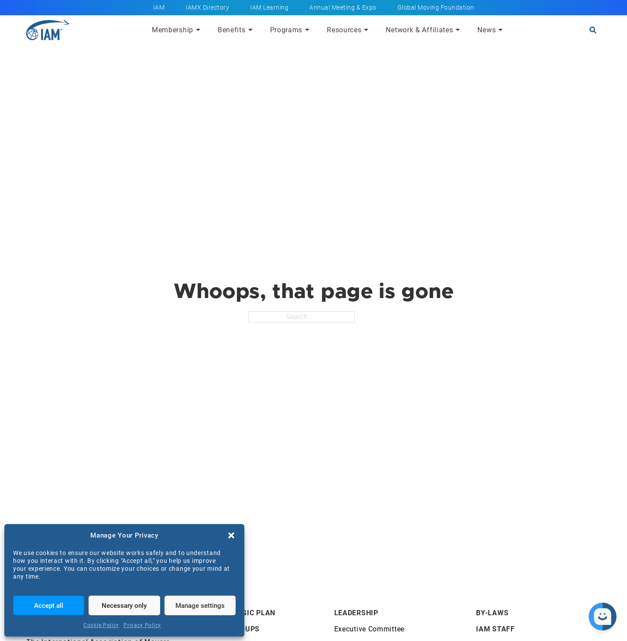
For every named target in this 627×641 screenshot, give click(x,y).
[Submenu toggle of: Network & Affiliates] (458, 30)
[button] (231, 535)
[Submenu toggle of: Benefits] (250, 30)
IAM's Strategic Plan (233, 613)
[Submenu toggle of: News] (500, 30)
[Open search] (593, 30)
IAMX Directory (207, 7)
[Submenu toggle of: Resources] (366, 30)
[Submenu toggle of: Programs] (307, 30)
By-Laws (492, 613)
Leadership (356, 613)
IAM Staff (495, 629)
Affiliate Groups (226, 629)
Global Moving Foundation (435, 7)
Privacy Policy (142, 625)
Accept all (48, 606)
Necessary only (124, 606)
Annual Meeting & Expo (343, 7)
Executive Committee (369, 629)
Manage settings (200, 606)
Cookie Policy (101, 625)
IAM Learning (269, 7)
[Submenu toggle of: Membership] (198, 30)
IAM (159, 7)
